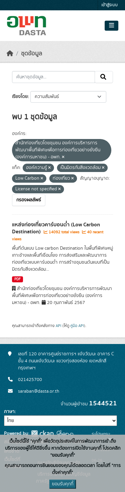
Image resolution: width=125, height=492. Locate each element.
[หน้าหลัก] (10, 53)
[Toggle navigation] (111, 26)
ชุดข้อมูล (31, 53)
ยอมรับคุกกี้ (62, 484)
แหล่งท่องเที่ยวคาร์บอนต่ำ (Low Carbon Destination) (56, 228)
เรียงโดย (20, 96)
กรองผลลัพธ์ (28, 200)
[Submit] (104, 77)
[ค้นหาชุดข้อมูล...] (53, 77)
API (58, 326)
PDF (17, 279)
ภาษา (9, 411)
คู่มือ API (77, 326)
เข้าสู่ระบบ (109, 5)
